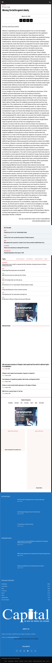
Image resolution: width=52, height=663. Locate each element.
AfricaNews (29, 259)
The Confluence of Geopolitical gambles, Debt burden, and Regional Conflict (21, 379)
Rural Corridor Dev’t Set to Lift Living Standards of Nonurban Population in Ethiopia (17, 284)
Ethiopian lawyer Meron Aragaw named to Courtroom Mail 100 (13, 270)
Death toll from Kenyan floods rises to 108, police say (12, 280)
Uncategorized (7, 250)
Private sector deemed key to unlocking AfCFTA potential (16, 247)
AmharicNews (39, 259)
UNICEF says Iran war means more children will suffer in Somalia (14, 275)
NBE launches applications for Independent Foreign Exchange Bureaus (33, 553)
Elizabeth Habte (39, 487)
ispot (5, 230)
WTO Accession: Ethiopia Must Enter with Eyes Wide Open (30, 499)
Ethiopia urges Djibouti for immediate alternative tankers (30, 566)
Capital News (4, 262)
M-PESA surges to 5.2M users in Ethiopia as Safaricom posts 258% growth (16, 299)
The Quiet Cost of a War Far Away (25, 524)
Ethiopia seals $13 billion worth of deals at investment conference (14, 289)
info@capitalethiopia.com (13, 637)
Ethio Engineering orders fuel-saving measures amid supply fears (14, 294)
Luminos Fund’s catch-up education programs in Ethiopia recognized (19, 237)
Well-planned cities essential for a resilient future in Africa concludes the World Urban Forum (24, 242)
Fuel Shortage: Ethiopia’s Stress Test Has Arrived (28, 512)
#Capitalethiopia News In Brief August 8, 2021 (14, 252)
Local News (6, 245)
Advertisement (20, 259)
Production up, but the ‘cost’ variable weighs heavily (15, 232)
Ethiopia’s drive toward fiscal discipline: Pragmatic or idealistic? (18, 373)
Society (4, 4)
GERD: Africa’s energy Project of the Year (12, 391)
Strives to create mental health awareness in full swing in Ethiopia (19, 385)
